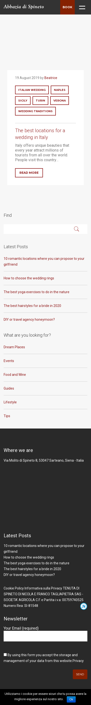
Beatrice (50, 78)
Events (9, 361)
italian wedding (32, 90)
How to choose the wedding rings (29, 278)
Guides (9, 388)
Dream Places (14, 347)
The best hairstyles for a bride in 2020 (32, 306)
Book (67, 7)
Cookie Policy (14, 588)
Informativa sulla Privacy (43, 588)
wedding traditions (35, 111)
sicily (22, 100)
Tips (7, 416)
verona (59, 100)
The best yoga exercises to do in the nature (36, 292)
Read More (29, 172)
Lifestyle (10, 402)
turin (40, 100)
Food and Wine (15, 375)
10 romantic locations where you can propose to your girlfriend (44, 261)
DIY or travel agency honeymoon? (29, 319)
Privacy (78, 661)
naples (60, 90)
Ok (71, 699)
